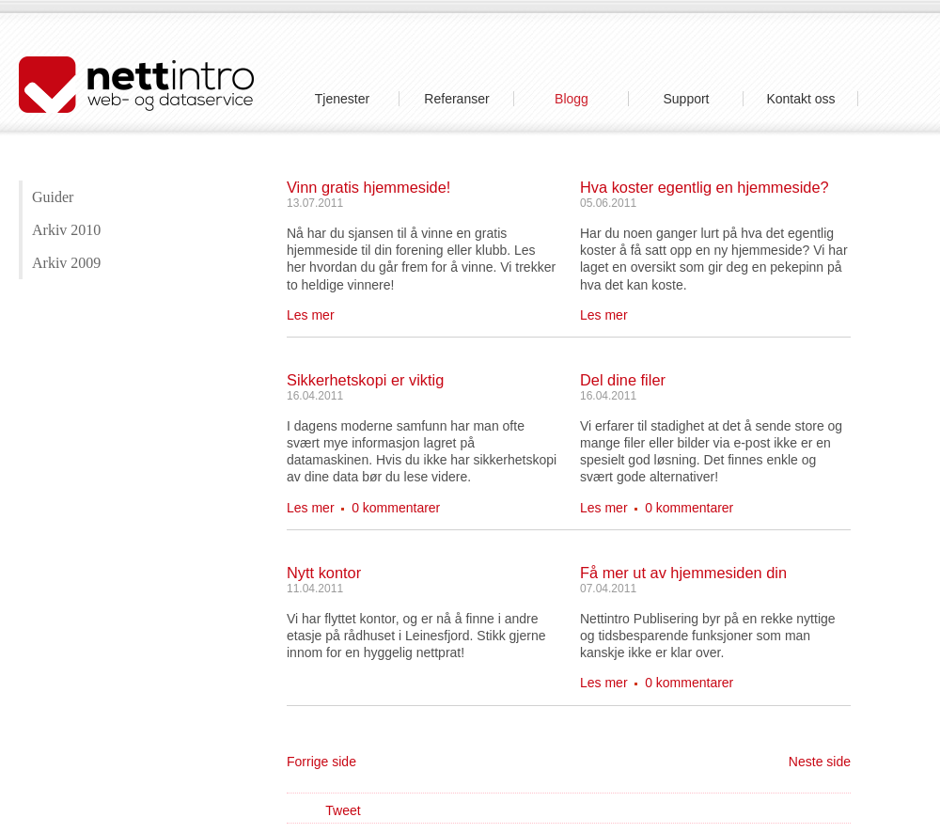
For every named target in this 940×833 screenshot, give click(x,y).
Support (686, 98)
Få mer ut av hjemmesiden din (683, 572)
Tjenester (342, 98)
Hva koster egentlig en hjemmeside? (704, 187)
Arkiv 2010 (66, 230)
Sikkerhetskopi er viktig (365, 379)
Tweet (342, 810)
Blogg (571, 98)
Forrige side (321, 761)
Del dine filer (623, 379)
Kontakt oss (800, 98)
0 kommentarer (396, 507)
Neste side (820, 761)
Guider (52, 197)
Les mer (311, 314)
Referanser (456, 98)
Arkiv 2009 (66, 263)
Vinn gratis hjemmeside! (368, 187)
